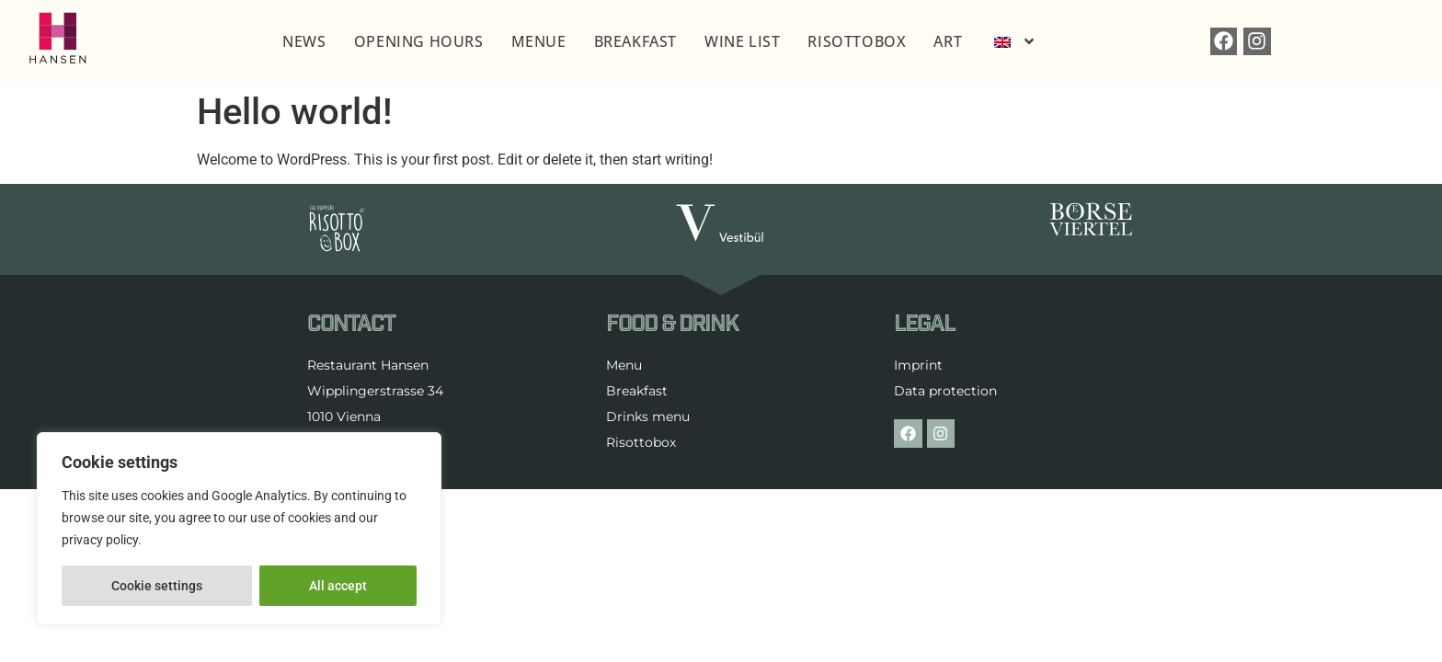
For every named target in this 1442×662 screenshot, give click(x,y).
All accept (338, 585)
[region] (239, 528)
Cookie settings (156, 585)
